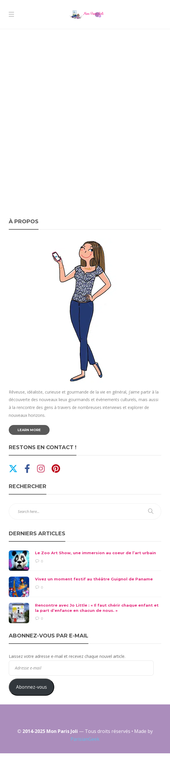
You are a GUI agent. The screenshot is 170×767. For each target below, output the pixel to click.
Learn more (29, 430)
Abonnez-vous (31, 687)
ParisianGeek (85, 739)
